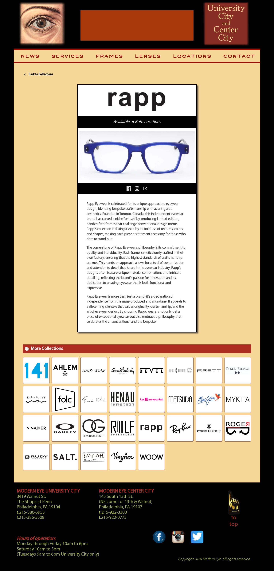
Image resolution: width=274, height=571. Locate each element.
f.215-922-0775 (113, 517)
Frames (109, 56)
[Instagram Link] (178, 546)
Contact (239, 56)
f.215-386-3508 (30, 517)
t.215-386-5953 (31, 512)
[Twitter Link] (197, 546)
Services (67, 56)
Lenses (148, 56)
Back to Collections (38, 75)
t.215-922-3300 (113, 512)
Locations (192, 56)
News (29, 56)
